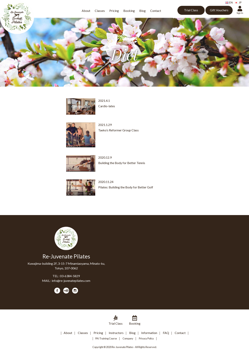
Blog (142, 10)
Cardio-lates (106, 106)
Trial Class (191, 10)
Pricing (114, 10)
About (86, 10)
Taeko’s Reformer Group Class (118, 130)
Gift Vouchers (219, 10)
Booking (129, 10)
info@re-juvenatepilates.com (71, 280)
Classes (100, 10)
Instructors (116, 333)
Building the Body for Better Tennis (121, 163)
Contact (155, 10)
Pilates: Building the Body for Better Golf (125, 187)
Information (149, 333)
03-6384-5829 (70, 276)
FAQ (166, 333)
